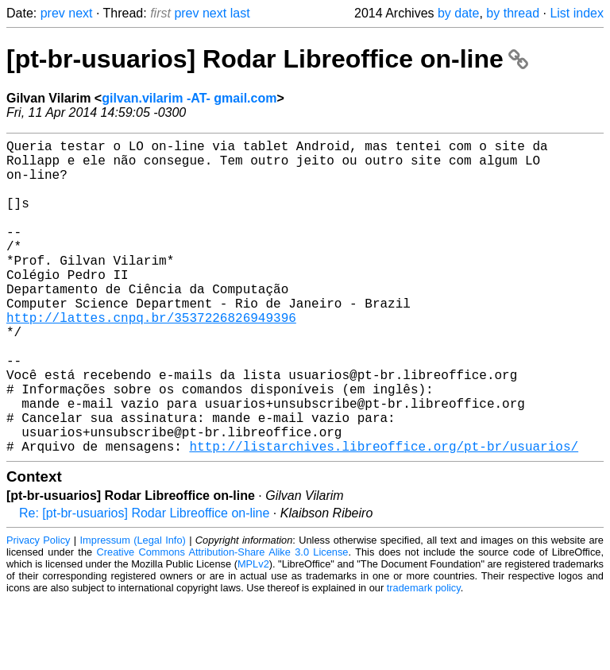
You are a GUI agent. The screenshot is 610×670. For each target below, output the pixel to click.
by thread (512, 13)
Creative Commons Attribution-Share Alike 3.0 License (223, 622)
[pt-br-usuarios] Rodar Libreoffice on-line (267, 59)
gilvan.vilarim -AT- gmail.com (189, 98)
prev (53, 13)
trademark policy (424, 658)
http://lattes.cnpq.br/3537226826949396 (151, 358)
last (240, 13)
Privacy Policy (38, 610)
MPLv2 (253, 634)
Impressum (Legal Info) (133, 610)
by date (458, 13)
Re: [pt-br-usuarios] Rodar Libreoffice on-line (144, 583)
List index (577, 13)
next (80, 13)
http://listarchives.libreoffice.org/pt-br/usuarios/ (383, 516)
